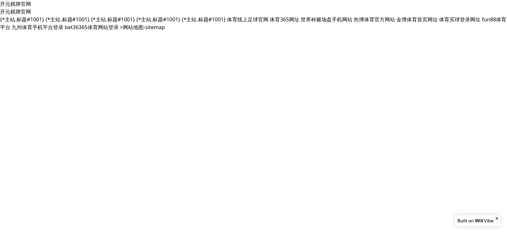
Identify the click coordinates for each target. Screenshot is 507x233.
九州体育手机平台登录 (37, 27)
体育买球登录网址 (459, 19)
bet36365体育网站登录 (91, 27)
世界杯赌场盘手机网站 (326, 19)
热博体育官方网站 (374, 19)
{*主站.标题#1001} (22, 19)
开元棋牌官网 (15, 3)
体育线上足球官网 (247, 19)
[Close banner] (497, 218)
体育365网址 (284, 19)
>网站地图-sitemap (142, 27)
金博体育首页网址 (417, 19)
